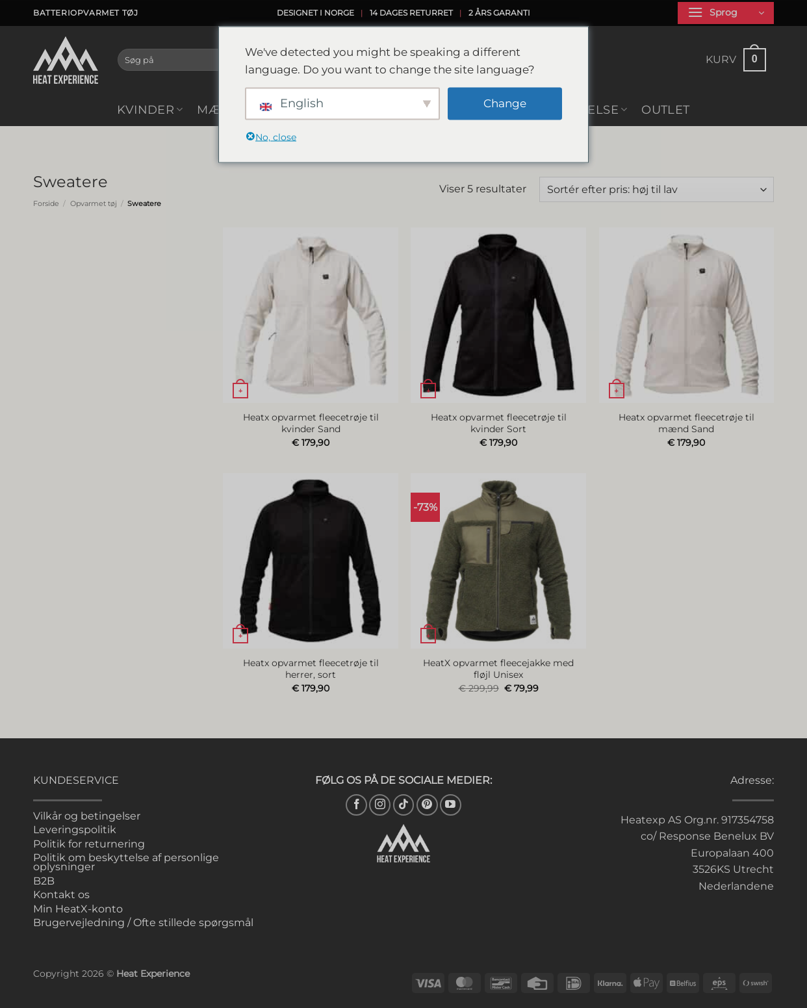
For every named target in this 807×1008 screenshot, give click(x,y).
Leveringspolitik (74, 829)
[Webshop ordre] (656, 189)
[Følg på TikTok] (404, 805)
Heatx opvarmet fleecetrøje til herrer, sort (311, 669)
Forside (46, 203)
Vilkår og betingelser (86, 816)
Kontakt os (61, 894)
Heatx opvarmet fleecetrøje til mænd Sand (686, 423)
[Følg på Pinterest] (427, 805)
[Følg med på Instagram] (380, 805)
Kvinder (150, 109)
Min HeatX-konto (78, 909)
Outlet (665, 109)
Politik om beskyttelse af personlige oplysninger (126, 862)
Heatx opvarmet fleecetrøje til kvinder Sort (499, 423)
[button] (726, 13)
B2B (44, 881)
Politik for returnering (89, 844)
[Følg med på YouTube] (450, 805)
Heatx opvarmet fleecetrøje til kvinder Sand (311, 423)
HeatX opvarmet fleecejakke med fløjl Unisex (498, 669)
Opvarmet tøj (93, 203)
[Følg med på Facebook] (356, 805)
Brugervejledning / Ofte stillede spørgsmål (143, 922)
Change (504, 103)
